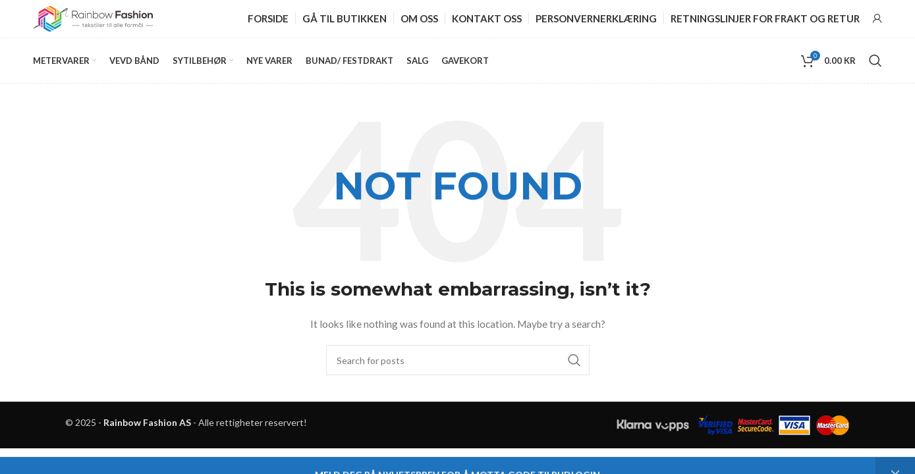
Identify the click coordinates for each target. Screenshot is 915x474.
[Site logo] (93, 18)
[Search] (875, 63)
